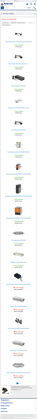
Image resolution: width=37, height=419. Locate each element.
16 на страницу (6, 25)
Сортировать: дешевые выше (18, 22)
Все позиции (5, 22)
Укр (4, 1)
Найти (29, 7)
